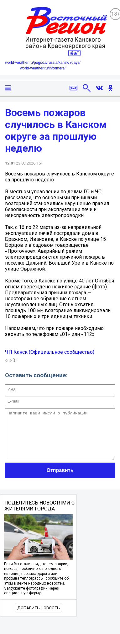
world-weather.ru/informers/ (42, 68)
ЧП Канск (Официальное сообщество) (49, 352)
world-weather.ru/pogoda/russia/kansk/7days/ (43, 62)
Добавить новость (38, 617)
